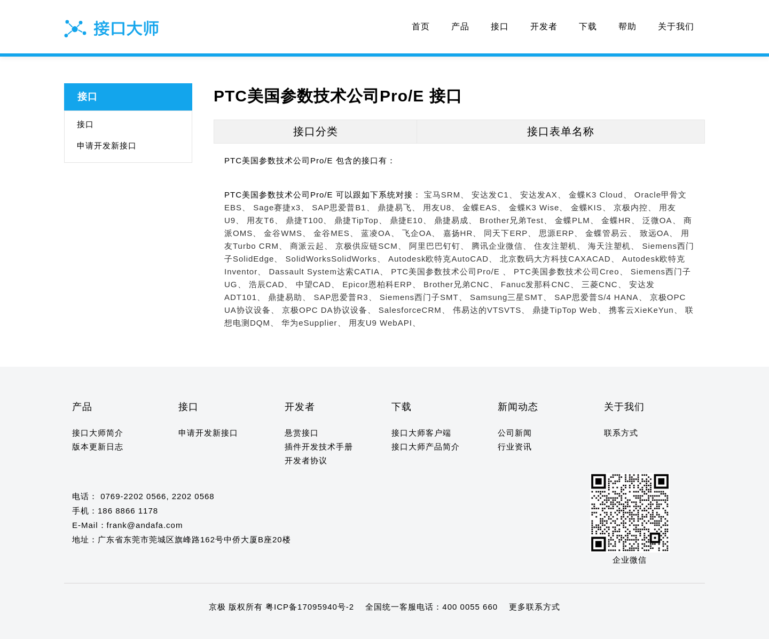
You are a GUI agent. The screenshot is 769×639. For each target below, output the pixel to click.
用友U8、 (441, 207)
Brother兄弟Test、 (516, 220)
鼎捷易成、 (455, 220)
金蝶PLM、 (577, 220)
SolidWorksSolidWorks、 (336, 258)
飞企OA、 (421, 233)
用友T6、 (265, 220)
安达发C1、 (494, 194)
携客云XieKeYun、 (645, 309)
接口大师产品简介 (425, 446)
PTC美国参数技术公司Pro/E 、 (451, 271)
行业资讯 (515, 446)
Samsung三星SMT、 (511, 297)
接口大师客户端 (421, 432)
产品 (460, 26)
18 (211, 627)
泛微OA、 (661, 220)
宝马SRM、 (446, 194)
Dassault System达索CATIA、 (328, 271)
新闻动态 (518, 406)
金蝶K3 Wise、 (538, 207)
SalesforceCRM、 (414, 309)
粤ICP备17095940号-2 (309, 606)
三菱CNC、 (604, 284)
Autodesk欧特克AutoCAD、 (442, 258)
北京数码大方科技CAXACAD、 (559, 258)
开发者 (544, 26)
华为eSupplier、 (313, 322)
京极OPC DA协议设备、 (329, 309)
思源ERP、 (561, 233)
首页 (421, 26)
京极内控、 (635, 207)
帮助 (627, 26)
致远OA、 (659, 233)
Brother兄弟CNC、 (460, 284)
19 (221, 627)
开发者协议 (306, 460)
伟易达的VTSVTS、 (491, 309)
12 (149, 627)
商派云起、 (311, 245)
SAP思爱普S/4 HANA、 (600, 297)
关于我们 (676, 26)
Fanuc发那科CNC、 (540, 284)
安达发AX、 (543, 194)
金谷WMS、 (287, 233)
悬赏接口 (302, 432)
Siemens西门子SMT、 (423, 297)
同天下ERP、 (510, 233)
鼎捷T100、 (309, 220)
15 (180, 627)
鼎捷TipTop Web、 (569, 309)
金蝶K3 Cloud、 (600, 194)
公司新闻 (515, 432)
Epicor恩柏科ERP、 (381, 284)
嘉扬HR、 (462, 233)
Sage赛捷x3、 (281, 207)
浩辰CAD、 (271, 284)
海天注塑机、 (613, 245)
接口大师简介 (97, 432)
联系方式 (621, 432)
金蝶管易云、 (611, 233)
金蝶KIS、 (591, 207)
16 (190, 627)
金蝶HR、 (620, 220)
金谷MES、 (335, 233)
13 (159, 627)
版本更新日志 (97, 446)
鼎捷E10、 (410, 220)
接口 (500, 26)
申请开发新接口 (107, 145)
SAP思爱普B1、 (343, 207)
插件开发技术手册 (319, 446)
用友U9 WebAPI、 (385, 322)
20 (232, 627)
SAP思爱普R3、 (344, 297)
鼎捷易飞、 (399, 207)
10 (128, 627)
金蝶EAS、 (484, 207)
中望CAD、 (318, 284)
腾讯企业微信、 (501, 245)
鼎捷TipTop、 (360, 220)
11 (139, 627)
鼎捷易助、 (289, 297)
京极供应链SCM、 (370, 245)
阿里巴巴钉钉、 (439, 245)
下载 (588, 26)
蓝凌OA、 (380, 233)
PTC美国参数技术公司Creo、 (571, 271)
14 (170, 627)
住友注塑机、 (559, 245)
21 (242, 627)
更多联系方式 (534, 606)
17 (201, 627)
